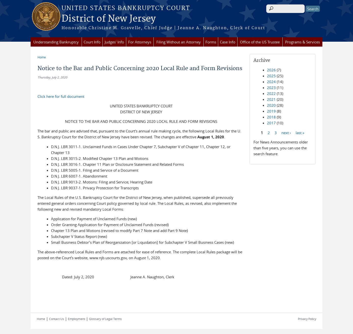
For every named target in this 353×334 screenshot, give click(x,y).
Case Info (227, 41)
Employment (76, 319)
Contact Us (56, 319)
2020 (271, 105)
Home (42, 57)
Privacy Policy (307, 319)
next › (286, 132)
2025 (271, 75)
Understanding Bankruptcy (56, 41)
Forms (210, 41)
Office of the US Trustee (260, 41)
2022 (271, 93)
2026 (271, 69)
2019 (271, 111)
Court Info (92, 41)
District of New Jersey (109, 19)
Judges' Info (114, 41)
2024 (271, 81)
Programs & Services (302, 41)
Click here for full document (61, 96)
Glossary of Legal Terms (105, 319)
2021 (271, 99)
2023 (271, 87)
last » (300, 132)
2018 (271, 117)
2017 (271, 122)
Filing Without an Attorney (178, 41)
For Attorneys (139, 41)
